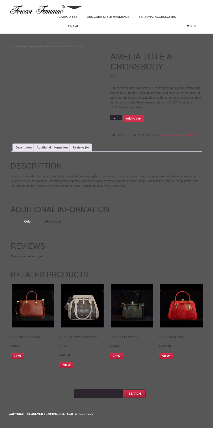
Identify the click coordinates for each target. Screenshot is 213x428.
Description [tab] (24, 147)
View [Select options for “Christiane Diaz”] (166, 356)
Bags (23, 46)
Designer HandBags (40, 46)
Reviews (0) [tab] (81, 147)
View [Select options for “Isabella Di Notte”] (116, 356)
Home (14, 46)
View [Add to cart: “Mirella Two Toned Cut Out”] (67, 365)
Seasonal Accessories (157, 16)
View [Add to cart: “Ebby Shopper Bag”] (17, 356)
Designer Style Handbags (108, 16)
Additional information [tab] (52, 147)
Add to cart (133, 118)
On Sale (74, 26)
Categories (68, 16)
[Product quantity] (116, 117)
